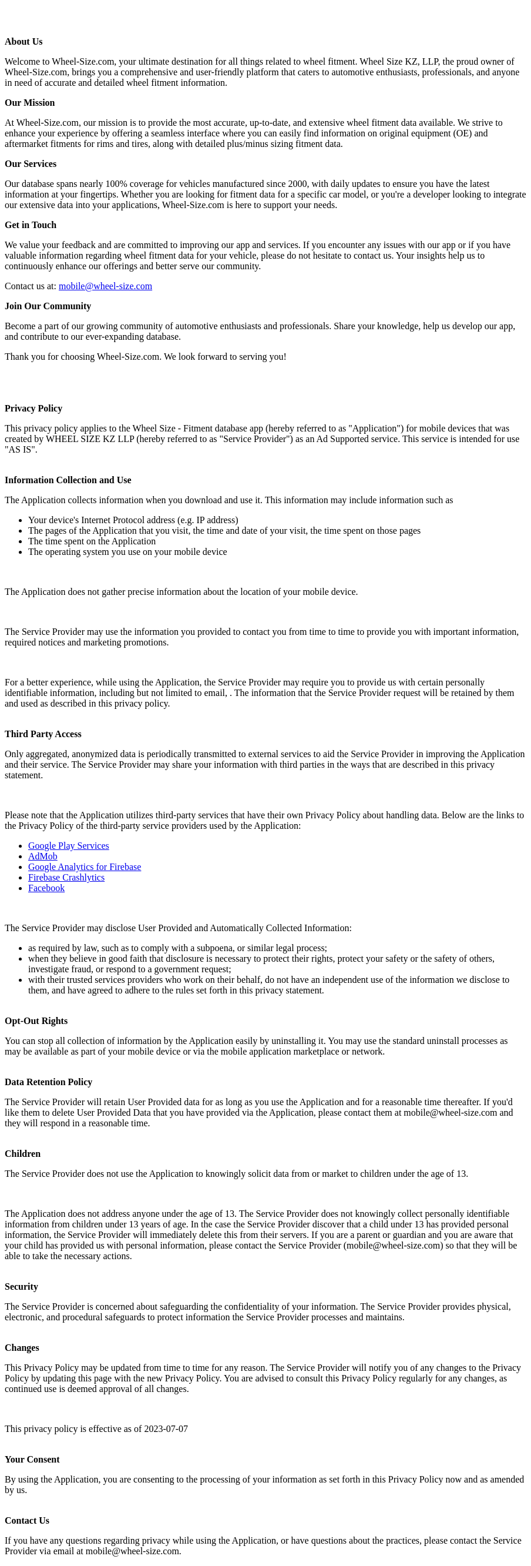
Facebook (46, 888)
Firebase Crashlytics (66, 877)
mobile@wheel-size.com (105, 286)
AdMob (43, 856)
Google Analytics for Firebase (84, 867)
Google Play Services (68, 846)
